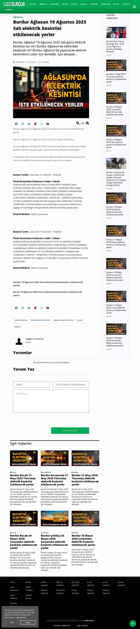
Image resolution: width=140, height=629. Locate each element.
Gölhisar (94, 4)
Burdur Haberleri (62, 625)
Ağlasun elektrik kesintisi (64, 320)
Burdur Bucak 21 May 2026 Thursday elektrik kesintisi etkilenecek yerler (23, 480)
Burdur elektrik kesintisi (40, 320)
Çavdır (74, 4)
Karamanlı (105, 4)
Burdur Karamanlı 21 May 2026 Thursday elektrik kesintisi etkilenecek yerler (54, 480)
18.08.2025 (19, 62)
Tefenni (126, 4)
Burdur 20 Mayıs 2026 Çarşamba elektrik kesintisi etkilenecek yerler (83, 540)
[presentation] (32, 420)
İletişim (28, 582)
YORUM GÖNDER (70, 430)
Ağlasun (43, 4)
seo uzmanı (82, 625)
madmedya (89, 620)
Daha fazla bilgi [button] (21, 617)
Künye (12, 582)
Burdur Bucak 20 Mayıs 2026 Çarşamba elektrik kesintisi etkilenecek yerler (23, 542)
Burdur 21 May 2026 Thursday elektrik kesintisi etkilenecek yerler (85, 480)
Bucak (65, 4)
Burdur (33, 4)
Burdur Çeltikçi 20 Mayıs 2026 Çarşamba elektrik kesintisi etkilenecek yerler (54, 542)
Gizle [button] (12, 622)
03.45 (32, 62)
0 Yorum (44, 62)
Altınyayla (54, 4)
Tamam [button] (28, 622)
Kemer (116, 4)
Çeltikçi (83, 4)
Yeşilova (9, 9)
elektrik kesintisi (21, 320)
